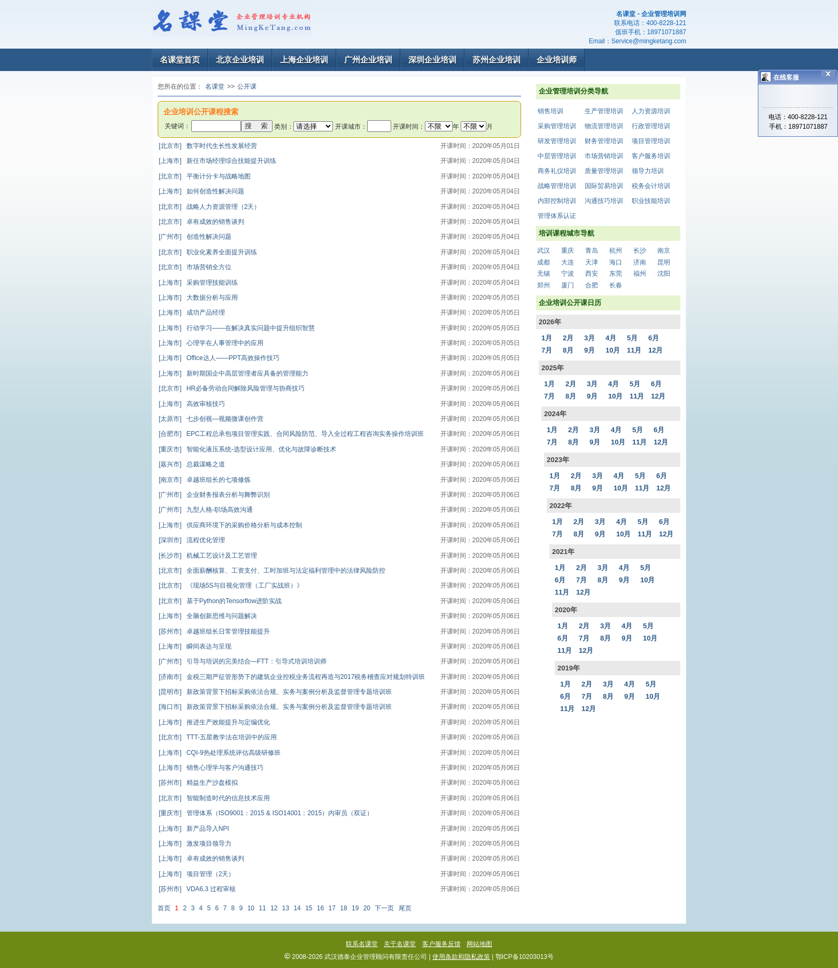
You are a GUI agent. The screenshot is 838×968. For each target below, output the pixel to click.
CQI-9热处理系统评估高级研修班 (220, 752)
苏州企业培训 (496, 59)
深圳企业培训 (432, 59)
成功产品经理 (192, 312)
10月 (613, 350)
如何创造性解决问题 (201, 191)
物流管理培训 (604, 126)
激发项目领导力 (195, 843)
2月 (568, 338)
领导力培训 (648, 171)
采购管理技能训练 (198, 282)
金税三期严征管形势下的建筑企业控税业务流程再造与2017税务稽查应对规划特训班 (292, 677)
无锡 (543, 273)
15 (308, 908)
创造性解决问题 (195, 236)
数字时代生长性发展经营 (208, 146)
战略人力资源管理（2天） (209, 206)
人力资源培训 (651, 111)
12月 (655, 350)
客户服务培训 (651, 156)
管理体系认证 (557, 216)
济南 (639, 262)
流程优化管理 (192, 540)
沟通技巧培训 (604, 201)
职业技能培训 (651, 201)
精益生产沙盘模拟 (198, 782)
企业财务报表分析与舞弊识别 (214, 494)
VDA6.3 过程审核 (197, 889)
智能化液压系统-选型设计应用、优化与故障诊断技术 (247, 449)
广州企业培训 (368, 59)
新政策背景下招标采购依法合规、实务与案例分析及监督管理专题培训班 (275, 692)
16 (320, 908)
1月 (546, 338)
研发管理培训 (557, 141)
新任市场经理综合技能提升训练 (217, 161)
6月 (653, 338)
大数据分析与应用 (198, 297)
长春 (615, 285)
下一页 (384, 908)
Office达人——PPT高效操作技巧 (219, 358)
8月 (568, 350)
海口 (615, 262)
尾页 (405, 908)
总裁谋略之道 (192, 464)
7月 (546, 350)
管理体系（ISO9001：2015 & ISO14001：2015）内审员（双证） (266, 813)
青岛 (591, 250)
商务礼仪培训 (557, 171)
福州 (639, 273)
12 (273, 908)
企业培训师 (557, 59)
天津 (591, 262)
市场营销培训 (604, 156)
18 (343, 908)
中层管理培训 (557, 156)
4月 (611, 338)
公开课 (247, 86)
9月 (589, 350)
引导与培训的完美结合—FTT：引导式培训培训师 (243, 661)
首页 (164, 908)
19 (355, 908)
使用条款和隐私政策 (461, 957)
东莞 (615, 273)
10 (250, 908)
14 (296, 908)
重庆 (567, 250)
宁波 (567, 273)
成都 (543, 262)
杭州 (615, 250)
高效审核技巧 (192, 404)
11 (262, 908)
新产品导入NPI (194, 828)
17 (332, 908)
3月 (589, 338)
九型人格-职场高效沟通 (206, 509)
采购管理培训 (557, 126)
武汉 (543, 250)
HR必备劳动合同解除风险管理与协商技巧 (232, 388)
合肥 (591, 285)
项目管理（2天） (197, 874)
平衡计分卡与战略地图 (205, 176)
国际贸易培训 (604, 186)
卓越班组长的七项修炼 (205, 479)
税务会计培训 (651, 186)
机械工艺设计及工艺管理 (208, 555)
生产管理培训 (604, 111)
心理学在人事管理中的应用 (211, 343)
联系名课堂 (362, 944)
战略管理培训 (557, 186)
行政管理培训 (651, 126)
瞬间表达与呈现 (195, 646)
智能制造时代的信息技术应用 (214, 798)
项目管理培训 (651, 141)
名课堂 (214, 86)
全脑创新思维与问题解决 (208, 616)
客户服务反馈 (441, 944)
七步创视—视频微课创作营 (211, 419)
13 (285, 908)
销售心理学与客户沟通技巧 (211, 767)
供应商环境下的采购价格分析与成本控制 (230, 525)
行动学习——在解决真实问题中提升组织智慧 (237, 328)
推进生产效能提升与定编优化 (214, 722)
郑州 (543, 285)
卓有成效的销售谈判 (201, 221)
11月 (634, 350)
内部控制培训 (557, 201)
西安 (591, 273)
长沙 (639, 250)
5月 (632, 338)
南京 (663, 250)
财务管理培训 (604, 141)
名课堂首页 (180, 59)
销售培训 (550, 111)
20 (366, 908)
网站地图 (479, 944)
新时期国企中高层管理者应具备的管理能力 (233, 373)
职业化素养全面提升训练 (208, 252)
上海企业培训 (304, 59)
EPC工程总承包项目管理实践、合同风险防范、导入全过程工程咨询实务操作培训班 (291, 434)
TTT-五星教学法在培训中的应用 (218, 737)
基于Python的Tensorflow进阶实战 (220, 601)
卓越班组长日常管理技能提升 (214, 631)
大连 (567, 262)
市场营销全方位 (195, 267)
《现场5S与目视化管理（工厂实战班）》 (231, 585)
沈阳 (663, 273)
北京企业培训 (240, 59)
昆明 (663, 262)
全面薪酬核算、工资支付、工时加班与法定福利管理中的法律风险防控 (272, 570)
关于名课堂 (400, 944)
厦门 (567, 285)
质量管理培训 (604, 171)
